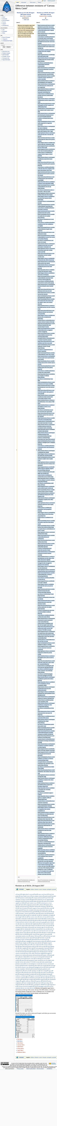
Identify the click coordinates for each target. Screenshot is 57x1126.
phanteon (30, 955)
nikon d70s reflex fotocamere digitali (35, 953)
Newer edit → (45, 19)
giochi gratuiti (18, 910)
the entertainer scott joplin (34, 977)
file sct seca (28, 963)
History (39, 2)
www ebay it (47, 983)
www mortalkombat (29, 983)
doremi (29, 924)
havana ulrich (43, 913)
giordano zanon (19, 963)
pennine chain (47, 951)
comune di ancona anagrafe (25, 986)
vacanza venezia (19, 953)
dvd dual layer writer (45, 920)
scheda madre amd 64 (36, 918)
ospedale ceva (35, 970)
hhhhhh (44, 981)
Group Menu (20, 1048)
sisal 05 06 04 (48, 898)
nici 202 (30, 950)
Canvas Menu (20, 1045)
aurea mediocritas (36, 944)
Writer (3, 33)
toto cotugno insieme (37, 896)
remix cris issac (43, 917)
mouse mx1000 (23, 934)
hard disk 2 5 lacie (44, 937)
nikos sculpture (30, 979)
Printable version (6, 56)
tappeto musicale (34, 976)
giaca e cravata (37, 963)
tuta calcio (27, 920)
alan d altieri (23, 957)
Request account (51, 0)
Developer (4, 31)
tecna (46, 984)
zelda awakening (46, 962)
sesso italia (45, 977)
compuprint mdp (44, 906)
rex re (42, 936)
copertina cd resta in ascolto (22, 899)
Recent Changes (6, 37)
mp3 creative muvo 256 (33, 903)
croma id (21, 915)
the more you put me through (35, 957)
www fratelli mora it (25, 896)
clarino (22, 904)
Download (4, 18)
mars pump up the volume (26, 937)
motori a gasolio (23, 930)
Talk (24, 16)
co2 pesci (17, 894)
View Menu (20, 1043)
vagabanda (35, 924)
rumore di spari (42, 946)
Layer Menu (20, 1050)
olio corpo (31, 930)
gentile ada (47, 896)
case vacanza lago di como (41, 927)
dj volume (21, 958)
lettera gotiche (49, 967)
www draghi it (18, 917)
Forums (4, 22)
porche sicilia (18, 965)
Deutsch (36, 889)
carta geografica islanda (42, 948)
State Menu (20, 1046)
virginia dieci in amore (27, 894)
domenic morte (30, 958)
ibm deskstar (25, 929)
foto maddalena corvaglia (46, 915)
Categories (4, 39)
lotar (16, 958)
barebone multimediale (25, 898)
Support (4, 23)
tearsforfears (38, 955)
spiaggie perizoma (39, 967)
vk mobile (32, 915)
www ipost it (18, 972)
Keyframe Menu (21, 1052)
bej (35, 894)
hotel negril (31, 948)
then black (35, 913)
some (26, 915)
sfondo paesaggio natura (40, 986)
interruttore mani (38, 950)
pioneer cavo (32, 934)
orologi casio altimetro (36, 943)
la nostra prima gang (39, 922)
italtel (48, 941)
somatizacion (18, 927)
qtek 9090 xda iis (26, 944)
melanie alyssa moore (21, 932)
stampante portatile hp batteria (27, 974)
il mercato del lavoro (24, 906)
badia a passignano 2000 (36, 984)
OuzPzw (41, 16)
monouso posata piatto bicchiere (33, 901)
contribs (28, 16)
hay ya (50, 970)
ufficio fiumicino (19, 920)
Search (2, 43)
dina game (31, 932)
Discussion (23, 2)
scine (25, 917)
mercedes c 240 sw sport (25, 913)
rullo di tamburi (23, 908)
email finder (38, 932)
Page (17, 2)
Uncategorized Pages (7, 40)
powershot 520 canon (28, 972)
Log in (45, 0)
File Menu (19, 1039)
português (49, 889)
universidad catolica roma (22, 936)
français (44, 889)
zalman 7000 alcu (34, 936)
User (3, 29)
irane (21, 951)
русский (54, 889)
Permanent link (5, 58)
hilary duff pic (22, 946)
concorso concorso (47, 963)
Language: (21, 889)
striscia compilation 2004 (21, 969)
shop (37, 972)
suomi (40, 889)
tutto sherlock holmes (27, 922)
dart (16, 915)
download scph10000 (32, 911)
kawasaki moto (19, 901)
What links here (6, 51)
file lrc (16, 957)
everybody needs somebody (22, 939)
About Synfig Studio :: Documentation (35, 1068)
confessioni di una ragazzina (44, 899)
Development (5, 25)
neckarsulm (48, 957)
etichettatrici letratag (45, 974)
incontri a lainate (28, 965)
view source (27, 14)
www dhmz (24, 960)
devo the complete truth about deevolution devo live (37, 910)
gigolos (33, 899)
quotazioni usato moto (34, 960)
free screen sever (32, 917)
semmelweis (42, 939)
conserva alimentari (38, 898)
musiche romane (35, 929)
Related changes (6, 53)
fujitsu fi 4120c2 (47, 932)
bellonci (46, 950)
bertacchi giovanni (45, 976)
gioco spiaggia (27, 941)
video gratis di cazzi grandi (44, 934)
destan (50, 913)
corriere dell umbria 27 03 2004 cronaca (30, 962)
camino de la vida (47, 901)
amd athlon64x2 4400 (45, 911)
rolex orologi (43, 970)
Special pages (5, 54)
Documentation (5, 20)
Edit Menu (19, 1041)
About (3, 17)
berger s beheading (48, 955)
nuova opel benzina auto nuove (44, 930)
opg (23, 979)
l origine (17, 981)
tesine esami (49, 908)
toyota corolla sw (32, 946)
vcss (37, 915)
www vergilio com (24, 943)
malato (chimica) (28, 927)
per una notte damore (28, 988)
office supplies (23, 948)
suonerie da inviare (20, 911)
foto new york (44, 929)
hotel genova (35, 920)
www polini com (44, 972)
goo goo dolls (38, 951)
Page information (6, 59)
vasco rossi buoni (42, 894)
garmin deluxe (34, 906)
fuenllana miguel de (41, 979)
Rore (21, 16)
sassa (36, 937)
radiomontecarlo (34, 969)
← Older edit (25, 19)
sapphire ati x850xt (20, 903)
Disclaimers (49, 1068)
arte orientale (50, 979)
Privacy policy (20, 1068)
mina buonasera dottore (39, 941)
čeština (32, 889)
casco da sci (22, 924)
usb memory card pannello (46, 925)
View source (32, 2)
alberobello (34, 939)
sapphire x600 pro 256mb (27, 981)
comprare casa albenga (27, 967)
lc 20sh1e (41, 904)
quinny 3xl (27, 970)
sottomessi (26, 951)
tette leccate (25, 984)
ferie (32, 951)
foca (38, 974)
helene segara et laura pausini (36, 908)
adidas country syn (48, 918)
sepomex (38, 981)
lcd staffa (37, 958)
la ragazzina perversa (31, 904)
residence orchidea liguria (22, 976)
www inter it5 (38, 983)
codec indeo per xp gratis (40, 965)
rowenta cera (34, 925)
